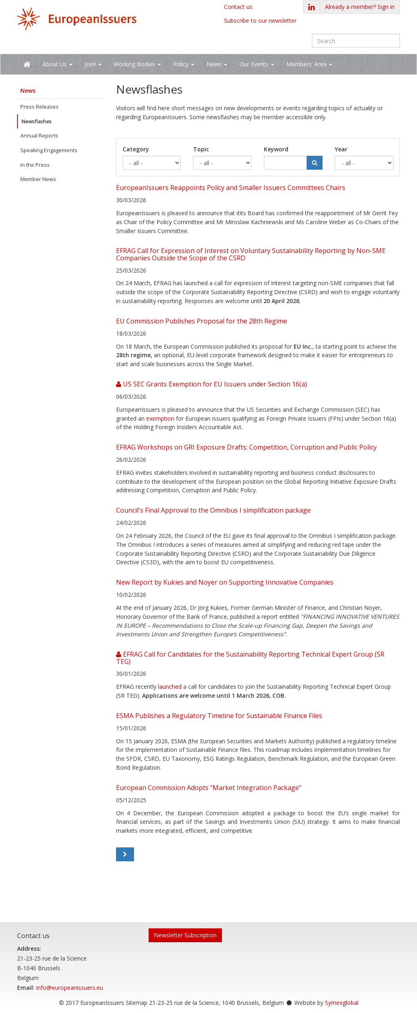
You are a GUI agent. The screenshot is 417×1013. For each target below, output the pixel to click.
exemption (160, 418)
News (27, 90)
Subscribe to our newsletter (260, 20)
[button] (360, 7)
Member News (38, 179)
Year (341, 149)
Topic (201, 149)
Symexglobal (341, 1002)
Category (136, 149)
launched (170, 686)
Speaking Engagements (48, 150)
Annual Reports (39, 135)
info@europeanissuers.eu (69, 987)
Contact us (238, 7)
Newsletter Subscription (185, 935)
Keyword (276, 149)
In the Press (35, 165)
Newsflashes (36, 121)
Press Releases (39, 106)
